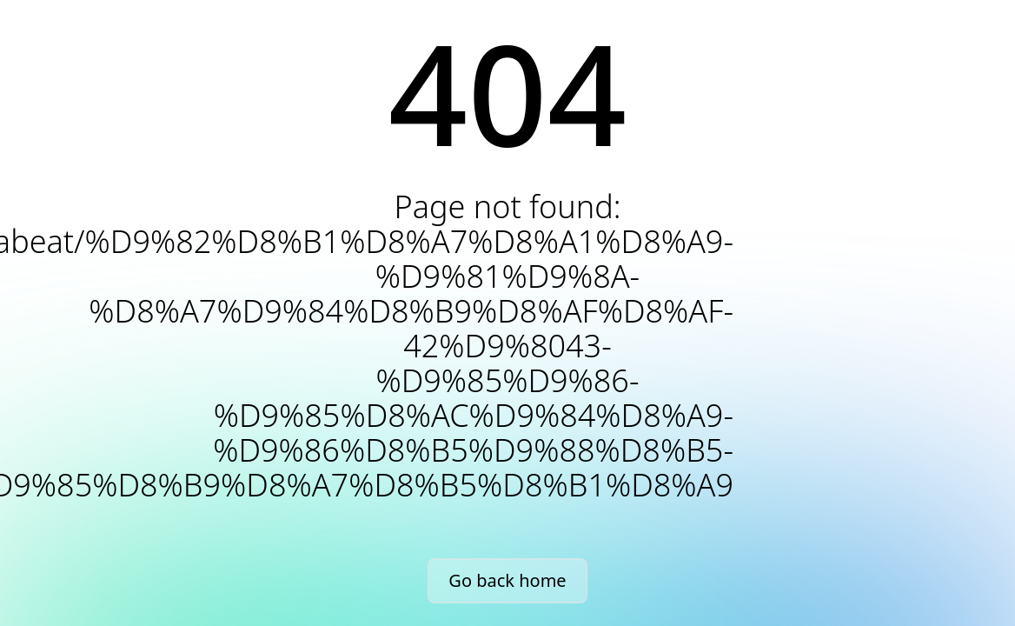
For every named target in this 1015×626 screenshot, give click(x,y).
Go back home (507, 580)
